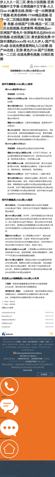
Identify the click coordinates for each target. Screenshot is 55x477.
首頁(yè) (36, 66)
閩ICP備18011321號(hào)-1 (28, 356)
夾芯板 (24, 342)
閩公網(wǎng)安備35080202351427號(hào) (27, 352)
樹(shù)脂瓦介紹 (7, 316)
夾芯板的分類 (6, 327)
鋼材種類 (12, 304)
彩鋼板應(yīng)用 (7, 323)
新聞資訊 (43, 66)
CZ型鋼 (41, 342)
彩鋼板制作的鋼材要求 (9, 320)
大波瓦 (47, 342)
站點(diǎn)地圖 (27, 370)
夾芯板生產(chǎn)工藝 (8, 312)
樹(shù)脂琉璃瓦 (33, 342)
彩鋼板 (19, 342)
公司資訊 (50, 66)
